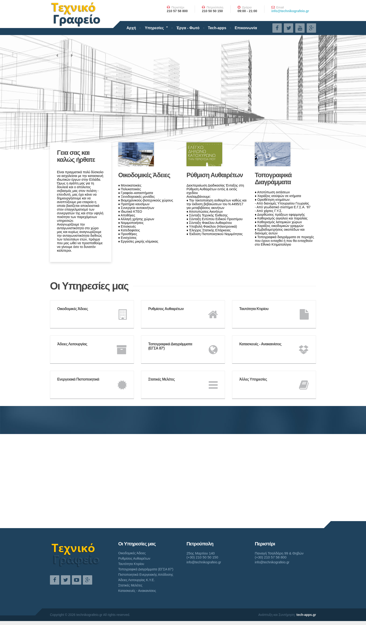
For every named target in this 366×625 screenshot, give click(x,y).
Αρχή (131, 28)
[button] (57, 56)
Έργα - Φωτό (188, 28)
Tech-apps (217, 28)
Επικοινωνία (246, 28)
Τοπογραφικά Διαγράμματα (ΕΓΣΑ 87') (145, 569)
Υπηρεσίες (154, 28)
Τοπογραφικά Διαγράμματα (273, 179)
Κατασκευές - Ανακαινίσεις (137, 591)
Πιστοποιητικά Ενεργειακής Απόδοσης (145, 574)
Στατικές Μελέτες (130, 585)
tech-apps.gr (306, 615)
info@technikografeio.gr (290, 11)
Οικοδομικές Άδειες (144, 175)
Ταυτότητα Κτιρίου (131, 564)
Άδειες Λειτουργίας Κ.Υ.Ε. (136, 580)
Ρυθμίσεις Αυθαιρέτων (134, 558)
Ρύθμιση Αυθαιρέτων (215, 175)
